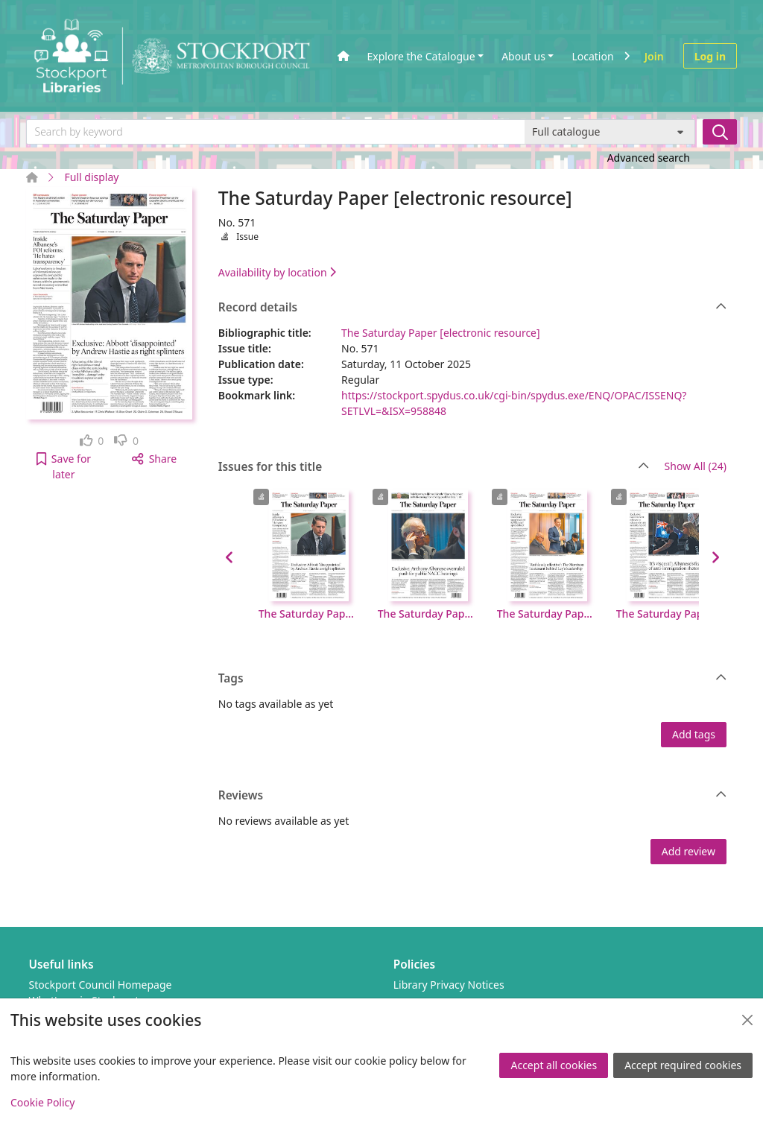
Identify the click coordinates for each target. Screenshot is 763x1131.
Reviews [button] (472, 795)
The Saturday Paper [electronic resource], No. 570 (428, 613)
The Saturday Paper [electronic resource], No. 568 (667, 613)
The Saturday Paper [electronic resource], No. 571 (309, 613)
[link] (92, 441)
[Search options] (610, 132)
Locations (595, 56)
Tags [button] (472, 678)
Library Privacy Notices (448, 985)
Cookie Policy (42, 1102)
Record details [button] (472, 307)
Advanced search (648, 158)
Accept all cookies (553, 1065)
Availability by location (277, 272)
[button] (63, 466)
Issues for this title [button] (433, 467)
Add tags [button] (693, 734)
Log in (710, 56)
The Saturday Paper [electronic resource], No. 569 (547, 613)
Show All (695, 466)
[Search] (720, 132)
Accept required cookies (682, 1065)
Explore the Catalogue (421, 56)
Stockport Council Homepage (100, 985)
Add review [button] (688, 851)
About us (523, 56)
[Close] (747, 1020)
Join (654, 56)
